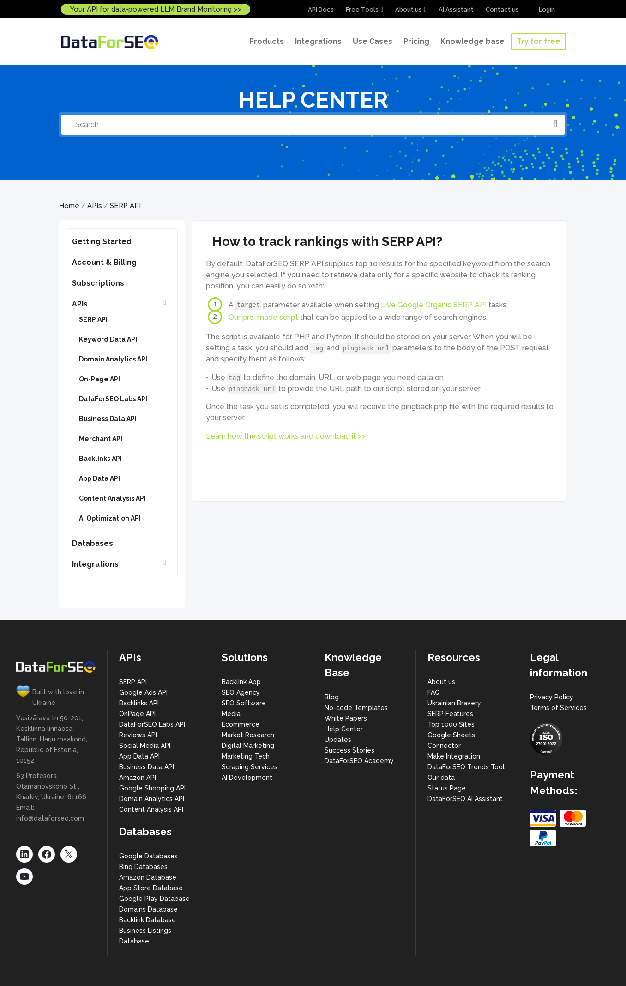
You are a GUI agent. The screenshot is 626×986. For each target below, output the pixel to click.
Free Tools (362, 9)
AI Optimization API (110, 518)
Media (231, 713)
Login (547, 9)
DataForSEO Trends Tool (466, 767)
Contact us (502, 9)
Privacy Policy (551, 697)
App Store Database (151, 888)
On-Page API (99, 379)
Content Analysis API (112, 498)
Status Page (446, 788)
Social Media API (144, 745)
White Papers (346, 718)
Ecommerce (240, 724)
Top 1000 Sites (451, 724)
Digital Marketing (248, 745)
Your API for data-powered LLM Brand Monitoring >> (155, 9)
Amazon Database (147, 877)
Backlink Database (147, 920)
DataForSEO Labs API (113, 399)
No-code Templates (356, 707)
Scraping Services (249, 767)
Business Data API (108, 419)
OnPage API (137, 713)
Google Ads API (143, 692)
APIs (94, 206)
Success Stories (349, 750)
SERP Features (450, 713)
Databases (92, 543)
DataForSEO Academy (359, 761)
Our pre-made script (263, 316)
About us (408, 9)
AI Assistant (456, 9)
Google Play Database (154, 898)
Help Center (344, 729)
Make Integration (453, 756)
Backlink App (241, 682)
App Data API (99, 478)
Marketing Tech (246, 756)
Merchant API (100, 438)
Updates (338, 739)
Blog (332, 697)
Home (69, 206)
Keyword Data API (108, 339)
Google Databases (148, 856)
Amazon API (137, 777)
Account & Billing (104, 262)
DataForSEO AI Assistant (465, 798)
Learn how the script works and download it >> (285, 436)
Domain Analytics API (113, 359)
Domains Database (148, 909)
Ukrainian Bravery (454, 703)
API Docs (321, 9)
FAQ (433, 692)
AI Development (247, 777)
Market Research (248, 735)
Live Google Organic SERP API (434, 304)
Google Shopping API (152, 788)
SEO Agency (241, 692)
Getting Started (102, 241)
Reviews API (138, 735)
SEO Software (244, 703)
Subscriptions (98, 283)
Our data (441, 777)
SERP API (125, 206)
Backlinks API (100, 458)
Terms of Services (558, 707)
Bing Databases (143, 866)
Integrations (95, 564)
